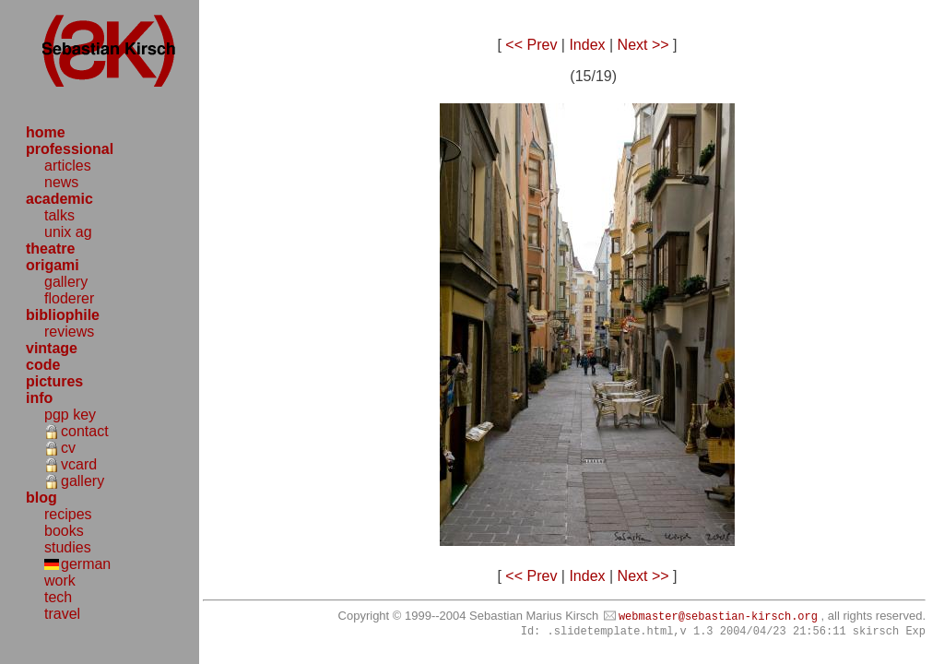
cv (68, 448)
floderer (69, 298)
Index (587, 45)
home (45, 132)
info (39, 398)
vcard (79, 464)
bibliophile (63, 315)
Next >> (643, 45)
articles (67, 165)
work (60, 580)
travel (62, 614)
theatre (50, 248)
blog (41, 497)
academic (59, 199)
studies (67, 547)
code (43, 365)
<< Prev (531, 45)
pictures (54, 381)
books (64, 531)
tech (58, 597)
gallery (66, 282)
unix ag (68, 232)
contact (85, 431)
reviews (69, 331)
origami (52, 265)
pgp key (70, 414)
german (86, 564)
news (61, 182)
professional (69, 149)
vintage (51, 348)
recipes (68, 514)
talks (59, 215)
